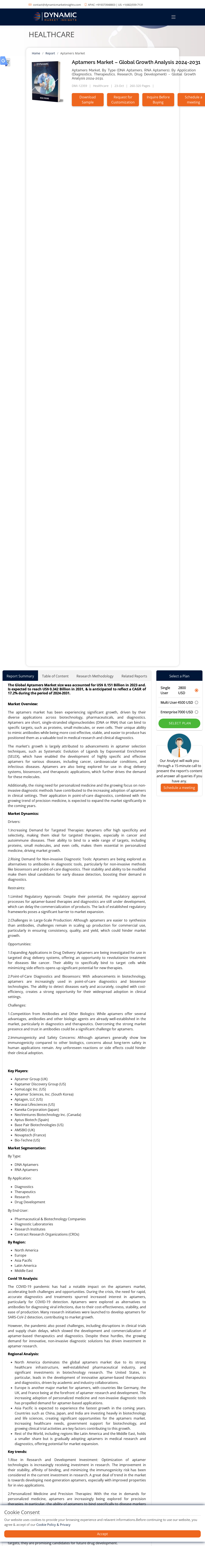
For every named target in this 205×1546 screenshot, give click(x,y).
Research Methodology (94, 676)
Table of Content (55, 676)
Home (36, 53)
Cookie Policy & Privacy (53, 1524)
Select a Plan (179, 676)
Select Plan (179, 723)
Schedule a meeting (179, 787)
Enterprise (179, 712)
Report (50, 53)
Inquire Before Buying (158, 100)
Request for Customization (123, 100)
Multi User (179, 702)
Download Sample (87, 100)
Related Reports (134, 676)
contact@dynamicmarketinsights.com (57, 5)
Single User (179, 690)
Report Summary (20, 676)
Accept (102, 1534)
